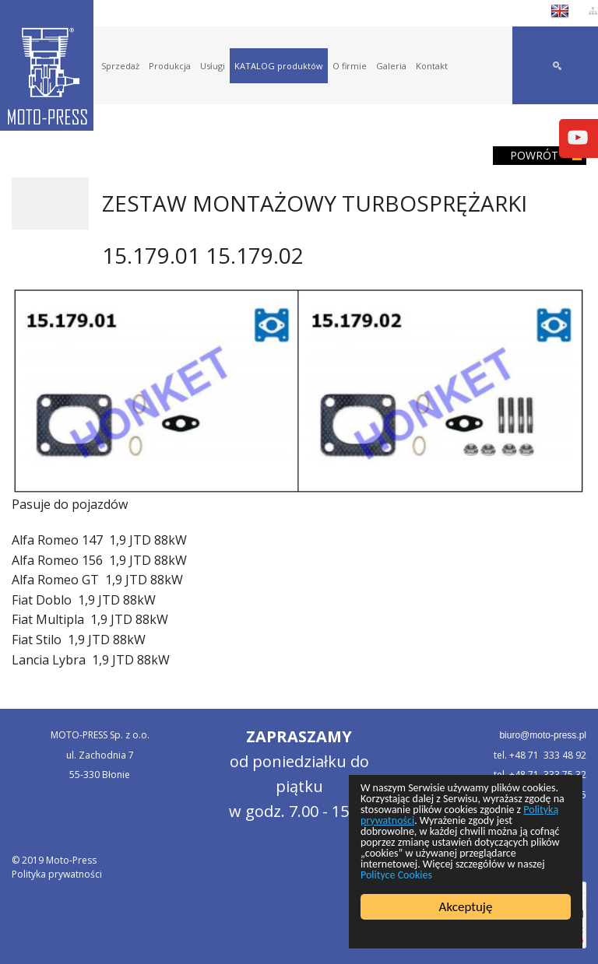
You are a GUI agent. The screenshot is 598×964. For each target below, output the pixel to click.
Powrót (534, 155)
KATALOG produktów (278, 66)
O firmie (349, 66)
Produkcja (170, 66)
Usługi (212, 66)
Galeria (391, 66)
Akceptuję (466, 907)
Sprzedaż (120, 66)
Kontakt (432, 66)
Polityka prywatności (57, 874)
